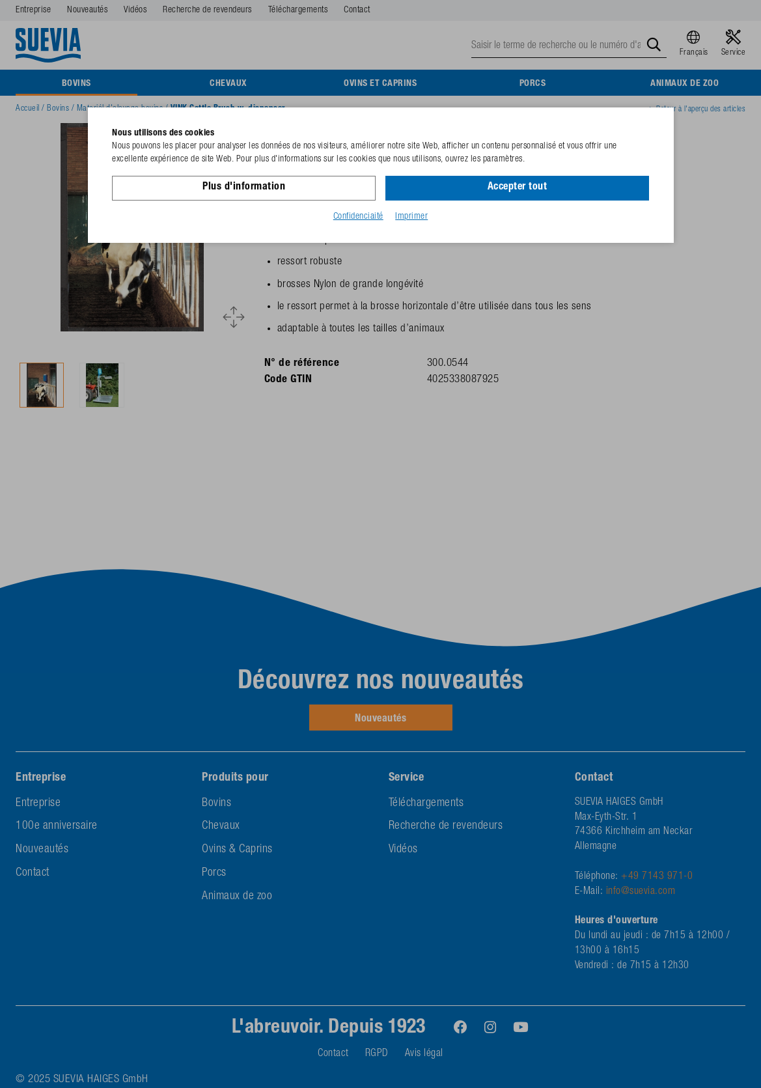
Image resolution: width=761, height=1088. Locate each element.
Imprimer (411, 216)
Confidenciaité (358, 216)
